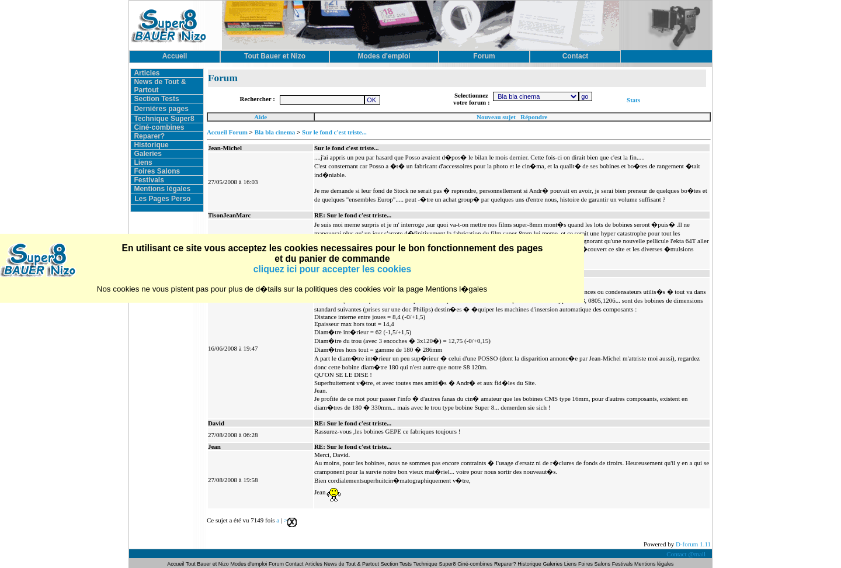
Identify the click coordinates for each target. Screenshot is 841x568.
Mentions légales (162, 189)
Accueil (176, 564)
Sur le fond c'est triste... (334, 132)
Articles (146, 73)
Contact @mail (686, 553)
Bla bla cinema (275, 132)
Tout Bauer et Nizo (207, 564)
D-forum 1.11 (693, 544)
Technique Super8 (164, 119)
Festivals (149, 180)
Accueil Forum (227, 132)
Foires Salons (157, 171)
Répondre (533, 116)
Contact (295, 564)
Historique (151, 145)
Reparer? (149, 136)
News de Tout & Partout (351, 564)
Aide (260, 116)
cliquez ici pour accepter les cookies (332, 269)
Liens (143, 162)
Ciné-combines (159, 127)
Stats (633, 99)
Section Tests (156, 99)
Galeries (147, 154)
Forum (277, 564)
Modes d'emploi (249, 564)
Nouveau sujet (496, 116)
